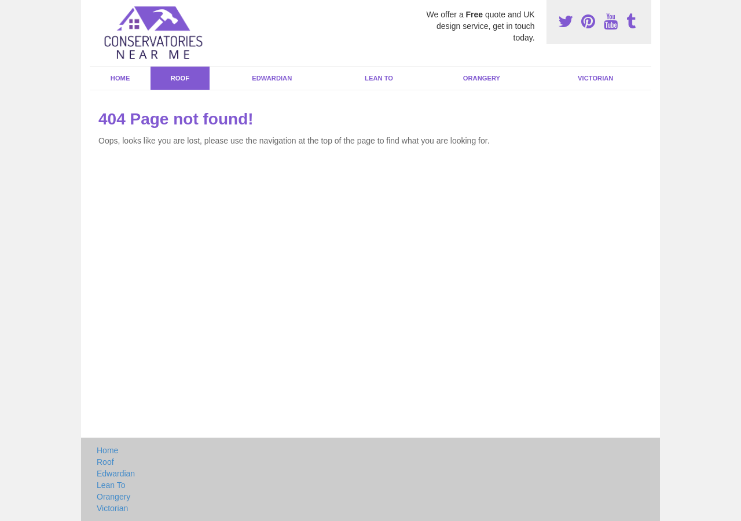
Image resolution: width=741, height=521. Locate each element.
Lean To (379, 78)
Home (120, 78)
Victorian (595, 78)
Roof (180, 78)
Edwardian (272, 78)
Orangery (481, 78)
